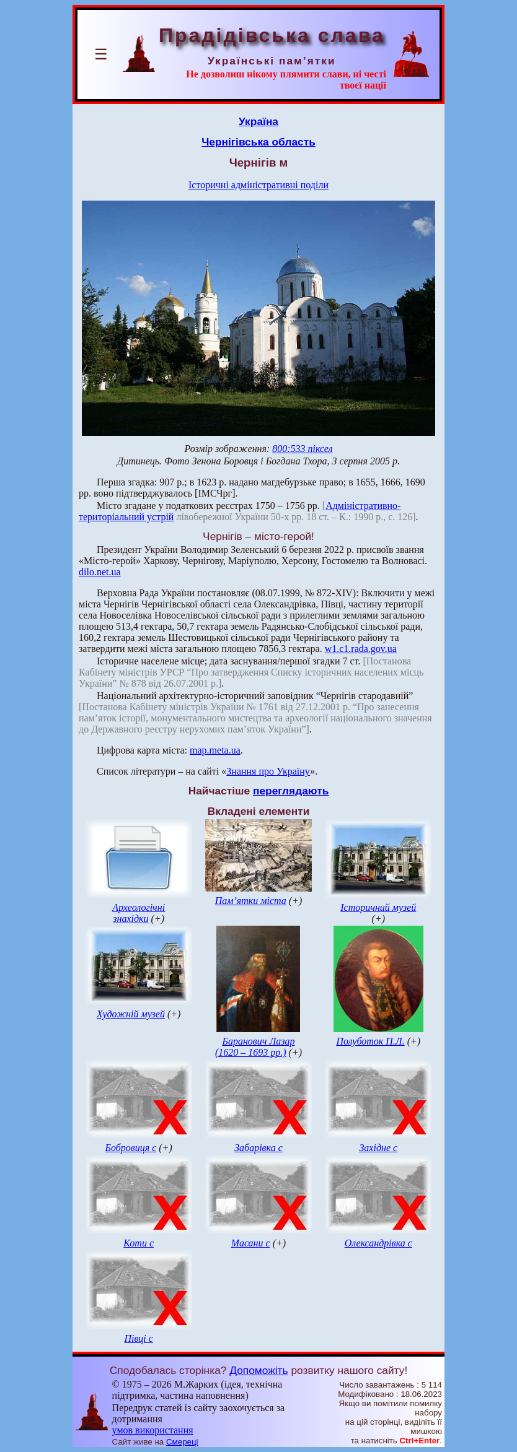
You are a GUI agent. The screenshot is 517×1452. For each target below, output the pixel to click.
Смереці (182, 1441)
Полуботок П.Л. (370, 1041)
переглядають (291, 791)
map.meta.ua (215, 750)
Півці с (138, 1338)
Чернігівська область (258, 142)
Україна (258, 121)
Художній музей (131, 1014)
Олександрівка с (378, 1243)
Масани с (250, 1243)
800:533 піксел (302, 448)
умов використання (152, 1430)
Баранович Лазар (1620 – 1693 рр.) (255, 1047)
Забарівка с (258, 1147)
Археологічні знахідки (138, 913)
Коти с (138, 1243)
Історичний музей (378, 907)
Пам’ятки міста (250, 900)
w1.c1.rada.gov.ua (361, 648)
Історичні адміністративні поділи (258, 185)
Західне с (378, 1147)
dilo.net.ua (100, 572)
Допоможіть (258, 1370)
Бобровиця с (131, 1147)
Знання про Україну (268, 771)
